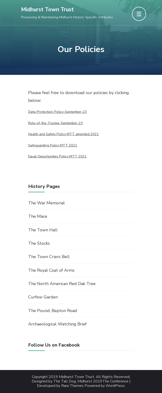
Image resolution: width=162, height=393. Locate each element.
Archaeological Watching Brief (57, 324)
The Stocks (39, 243)
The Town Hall (43, 230)
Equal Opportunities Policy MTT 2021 (57, 156)
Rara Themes (72, 386)
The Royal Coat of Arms (51, 270)
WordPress (115, 386)
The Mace (37, 216)
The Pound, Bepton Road (52, 310)
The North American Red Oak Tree (62, 283)
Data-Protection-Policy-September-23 (57, 111)
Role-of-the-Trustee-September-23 (55, 123)
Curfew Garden (43, 297)
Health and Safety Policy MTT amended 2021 (63, 134)
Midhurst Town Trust (47, 9)
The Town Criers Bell (49, 256)
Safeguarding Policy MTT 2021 (52, 145)
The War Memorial (46, 203)
